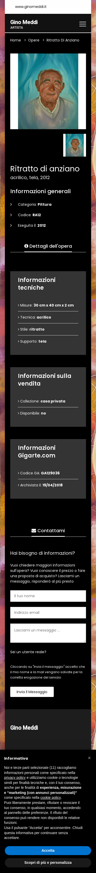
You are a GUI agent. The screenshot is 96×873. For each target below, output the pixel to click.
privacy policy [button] (15, 778)
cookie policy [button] (50, 797)
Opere (33, 40)
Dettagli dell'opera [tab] (48, 246)
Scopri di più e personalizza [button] (47, 862)
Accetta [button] (48, 850)
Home (15, 40)
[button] (89, 758)
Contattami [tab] (48, 531)
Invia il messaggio (32, 692)
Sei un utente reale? (28, 652)
